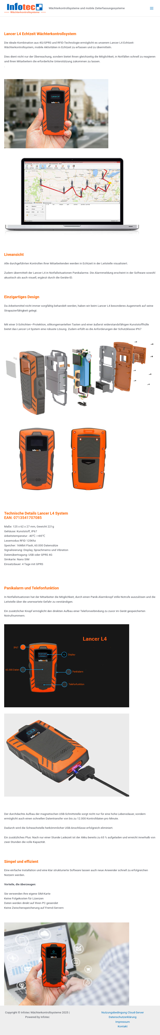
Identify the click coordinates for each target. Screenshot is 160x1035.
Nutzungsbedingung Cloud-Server (122, 1012)
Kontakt (123, 1026)
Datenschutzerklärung (122, 1017)
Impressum (122, 1021)
